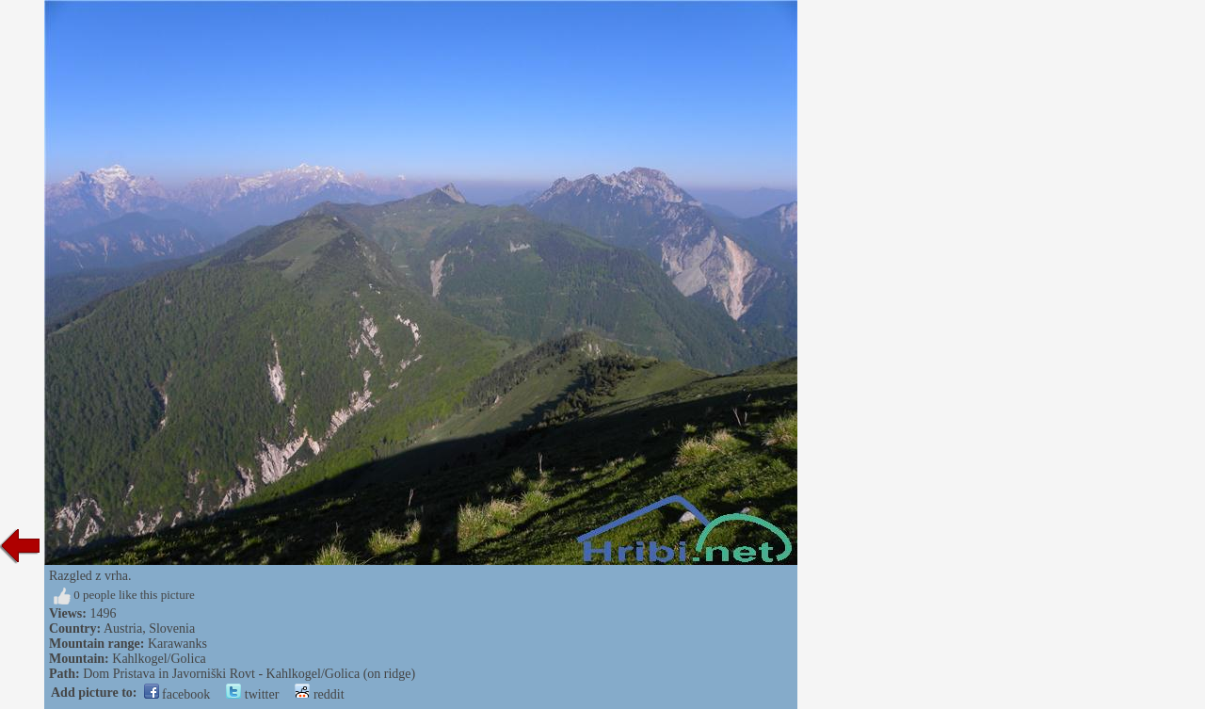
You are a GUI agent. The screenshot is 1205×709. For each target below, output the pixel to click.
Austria (123, 628)
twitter (252, 694)
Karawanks (177, 643)
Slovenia (172, 628)
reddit (319, 694)
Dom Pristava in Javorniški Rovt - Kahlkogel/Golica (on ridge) (249, 674)
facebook (177, 694)
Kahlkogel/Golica (159, 659)
